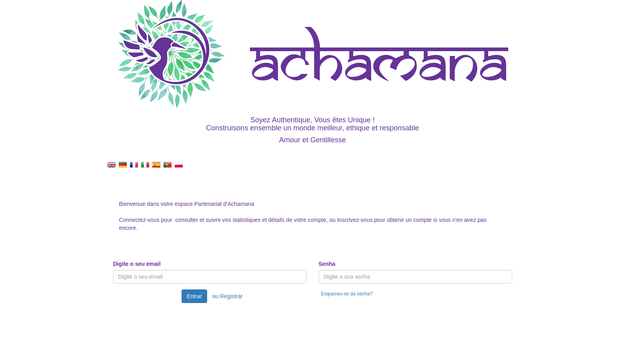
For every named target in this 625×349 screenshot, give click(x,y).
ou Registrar (227, 296)
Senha (327, 264)
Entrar (194, 296)
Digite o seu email (137, 264)
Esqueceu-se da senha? (346, 294)
